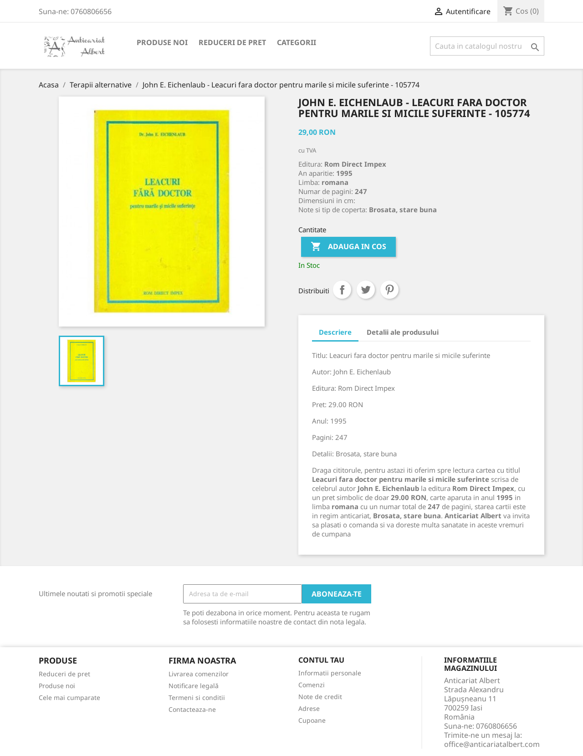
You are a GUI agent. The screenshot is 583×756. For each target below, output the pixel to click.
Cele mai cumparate (69, 697)
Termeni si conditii (197, 697)
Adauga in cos (348, 247)
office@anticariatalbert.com (492, 744)
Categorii (296, 42)
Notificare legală (194, 685)
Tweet (366, 290)
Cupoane (312, 720)
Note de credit (320, 696)
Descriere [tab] (335, 332)
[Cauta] (487, 46)
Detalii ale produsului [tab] (403, 332)
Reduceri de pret (232, 42)
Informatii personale (329, 673)
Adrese (309, 708)
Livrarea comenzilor (199, 673)
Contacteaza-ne (192, 709)
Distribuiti (342, 290)
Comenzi (311, 684)
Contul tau (321, 660)
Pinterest (389, 290)
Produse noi (162, 42)
